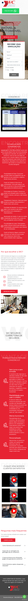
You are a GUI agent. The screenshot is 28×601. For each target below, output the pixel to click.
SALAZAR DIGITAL (19, 597)
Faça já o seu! (11, 10)
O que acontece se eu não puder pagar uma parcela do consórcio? (12, 558)
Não (13, 70)
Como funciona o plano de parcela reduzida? (12, 565)
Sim (8, 70)
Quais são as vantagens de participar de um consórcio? (10, 551)
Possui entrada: (10, 67)
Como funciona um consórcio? (11, 545)
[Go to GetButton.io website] (24, 599)
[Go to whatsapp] (24, 597)
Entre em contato (9, 291)
